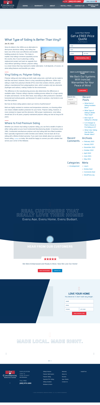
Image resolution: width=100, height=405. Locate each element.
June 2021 (87, 157)
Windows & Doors (48, 386)
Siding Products (47, 373)
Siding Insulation (47, 384)
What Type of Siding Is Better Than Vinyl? (89, 114)
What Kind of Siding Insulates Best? (89, 106)
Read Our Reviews (44, 272)
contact (16, 138)
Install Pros (66, 6)
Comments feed (89, 173)
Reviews (64, 379)
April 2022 (87, 154)
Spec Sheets (65, 381)
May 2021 (87, 160)
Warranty (39, 6)
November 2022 (89, 148)
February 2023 (89, 142)
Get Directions (23, 379)
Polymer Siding (47, 379)
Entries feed (88, 170)
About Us (64, 376)
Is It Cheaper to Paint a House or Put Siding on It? (90, 126)
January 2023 (89, 145)
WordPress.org (89, 176)
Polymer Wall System (49, 376)
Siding (25, 6)
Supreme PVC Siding (49, 381)
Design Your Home (93, 5)
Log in (86, 167)
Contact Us (79, 6)
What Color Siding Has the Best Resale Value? (90, 133)
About (52, 6)
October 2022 (89, 151)
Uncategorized (74, 167)
